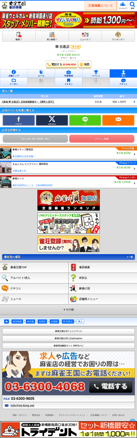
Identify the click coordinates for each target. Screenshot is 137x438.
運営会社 (36, 415)
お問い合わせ (118, 415)
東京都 (30, 321)
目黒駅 (54, 321)
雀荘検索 (17, 321)
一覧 (130, 257)
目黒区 (42, 321)
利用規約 (49, 415)
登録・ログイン (19, 415)
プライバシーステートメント (71, 415)
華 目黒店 (62, 47)
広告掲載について (98, 415)
